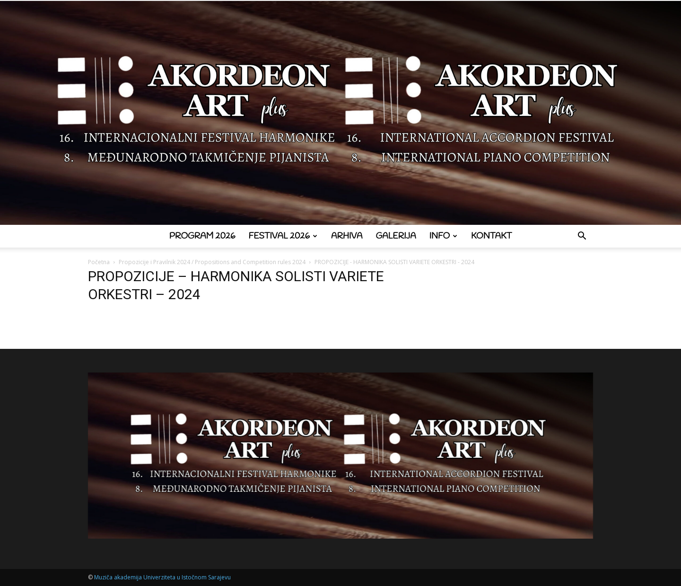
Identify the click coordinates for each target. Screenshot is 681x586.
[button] (581, 236)
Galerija (396, 236)
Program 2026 (202, 236)
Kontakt (491, 236)
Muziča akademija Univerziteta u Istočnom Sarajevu (162, 577)
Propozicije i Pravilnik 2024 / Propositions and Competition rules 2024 (212, 262)
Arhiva (347, 236)
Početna (99, 262)
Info (443, 236)
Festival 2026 (283, 236)
